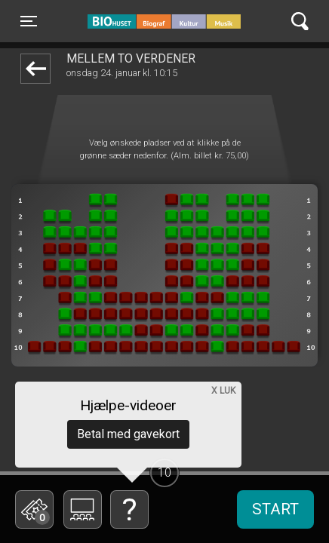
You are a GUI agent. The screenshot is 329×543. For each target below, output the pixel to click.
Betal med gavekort (128, 434)
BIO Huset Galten (152, 21)
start (275, 509)
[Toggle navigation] (28, 21)
